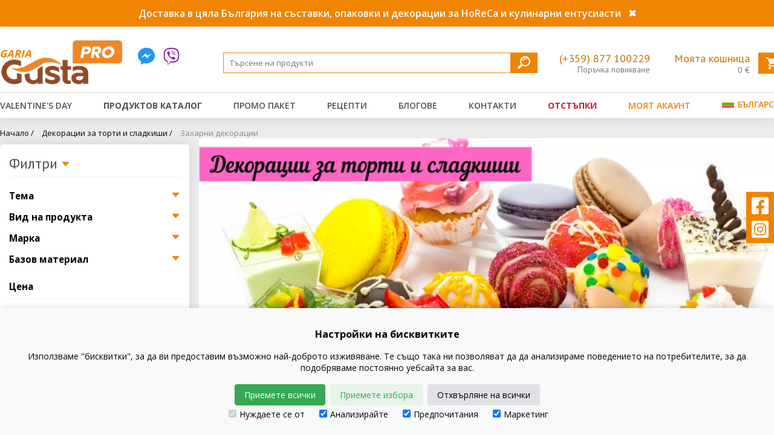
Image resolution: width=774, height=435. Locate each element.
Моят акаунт (659, 105)
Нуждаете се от (267, 414)
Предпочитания (440, 414)
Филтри (39, 164)
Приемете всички (280, 395)
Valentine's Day (36, 105)
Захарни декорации (219, 132)
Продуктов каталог (152, 105)
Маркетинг (520, 414)
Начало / (17, 132)
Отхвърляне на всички (483, 395)
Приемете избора (376, 395)
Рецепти (347, 105)
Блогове (417, 105)
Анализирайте (353, 414)
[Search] (380, 63)
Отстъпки (572, 105)
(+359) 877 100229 (604, 58)
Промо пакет (264, 105)
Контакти (492, 105)
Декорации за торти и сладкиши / (107, 132)
